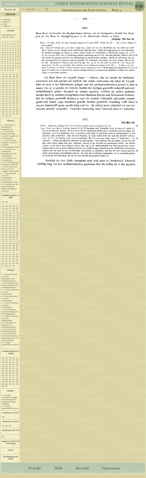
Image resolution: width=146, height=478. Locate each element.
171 (6, 105)
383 (17, 380)
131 (6, 88)
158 (13, 99)
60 (2, 59)
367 (13, 373)
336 (10, 360)
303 (13, 255)
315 (3, 261)
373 (17, 375)
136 (6, 90)
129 (17, 85)
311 (6, 259)
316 (6, 261)
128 (13, 85)
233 (10, 222)
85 (13, 66)
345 (6, 364)
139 (17, 90)
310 (3, 259)
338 (17, 360)
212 (10, 211)
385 (6, 382)
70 (10, 61)
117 (9, 81)
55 (8, 57)
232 (6, 222)
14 (10, 44)
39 (2, 53)
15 (13, 44)
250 (17, 228)
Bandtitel (6, 22)
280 (3, 244)
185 (3, 112)
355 (6, 369)
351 (10, 367)
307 (10, 257)
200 (3, 206)
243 (10, 226)
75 (5, 64)
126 (6, 85)
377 (13, 378)
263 (10, 235)
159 (17, 99)
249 (13, 228)
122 (10, 83)
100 (3, 74)
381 (10, 380)
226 (17, 217)
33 (5, 50)
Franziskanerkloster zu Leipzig (10, 352)
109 (17, 77)
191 (6, 114)
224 (6, 217)
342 (13, 362)
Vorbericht (6, 26)
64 (13, 59)
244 (13, 226)
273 (10, 239)
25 (2, 48)
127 (10, 85)
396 (3, 417)
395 (6, 386)
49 (10, 55)
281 (6, 244)
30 (15, 48)
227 (3, 219)
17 (18, 44)
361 (10, 371)
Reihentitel (7, 20)
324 (17, 263)
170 (3, 105)
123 (13, 83)
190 (3, 114)
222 (17, 215)
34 (8, 50)
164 (17, 101)
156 (6, 99)
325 (3, 266)
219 (3, 215)
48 (8, 55)
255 (17, 230)
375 (6, 378)
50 (13, 55)
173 (13, 105)
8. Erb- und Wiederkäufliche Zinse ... (10, 181)
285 (3, 246)
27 (8, 48)
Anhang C (10, 391)
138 (13, 90)
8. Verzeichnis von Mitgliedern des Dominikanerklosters (9, 325)
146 (6, 94)
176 (6, 107)
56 (10, 57)
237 (6, 224)
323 (13, 263)
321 (6, 263)
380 (6, 380)
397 (3, 426)
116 (6, 81)
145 (3, 94)
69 (8, 61)
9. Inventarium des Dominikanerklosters (9, 330)
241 (3, 226)
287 (10, 246)
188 (13, 112)
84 (10, 66)
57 (13, 57)
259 (13, 233)
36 (13, 50)
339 (3, 362)
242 (6, 226)
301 (6, 255)
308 (13, 257)
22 (13, 46)
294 (17, 248)
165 (3, 103)
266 (3, 237)
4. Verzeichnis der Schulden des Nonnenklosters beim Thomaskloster (9, 152)
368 (17, 373)
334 (3, 360)
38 (18, 50)
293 (13, 248)
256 (3, 233)
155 (3, 99)
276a (6, 241)
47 (5, 55)
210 (3, 211)
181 (6, 110)
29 (13, 48)
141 (6, 92)
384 (3, 382)
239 (13, 224)
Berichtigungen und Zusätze (10, 458)
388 (17, 382)
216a (10, 213)
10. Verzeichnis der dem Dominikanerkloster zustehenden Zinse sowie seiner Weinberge (10, 337)
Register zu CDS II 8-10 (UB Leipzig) (11, 442)
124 (17, 83)
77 (10, 64)
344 (3, 364)
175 (3, 107)
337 (13, 360)
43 (13, 53)
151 (6, 96)
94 (18, 68)
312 (10, 259)
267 (6, 237)
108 (13, 77)
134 (17, 88)
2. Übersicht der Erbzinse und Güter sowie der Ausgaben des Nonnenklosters (10, 135)
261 (3, 235)
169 (17, 103)
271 (3, 239)
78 (13, 64)
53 (2, 57)
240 (17, 224)
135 (3, 90)
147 (10, 94)
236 (3, 224)
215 (3, 213)
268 (10, 237)
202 (10, 206)
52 (18, 55)
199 (6, 202)
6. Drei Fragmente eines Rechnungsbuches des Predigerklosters (10, 311)
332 (13, 358)
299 (17, 250)
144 (17, 92)
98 (10, 70)
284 (17, 244)
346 (10, 364)
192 (10, 114)
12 (5, 44)
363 (17, 371)
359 (3, 371)
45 (18, 53)
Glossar (10, 450)
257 (6, 233)
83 (8, 66)
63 (10, 59)
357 (13, 369)
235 (17, 222)
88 (2, 68)
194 (17, 114)
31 (18, 48)
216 (6, 213)
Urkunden (10, 31)
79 (15, 64)
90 (8, 68)
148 (13, 94)
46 (2, 55)
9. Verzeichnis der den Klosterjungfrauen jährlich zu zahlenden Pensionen (10, 187)
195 (3, 116)
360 (6, 371)
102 (10, 74)
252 (6, 230)
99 (13, 70)
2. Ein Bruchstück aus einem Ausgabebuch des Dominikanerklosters (10, 285)
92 (13, 68)
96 (5, 70)
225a (13, 217)
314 (17, 259)
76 (8, 64)
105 (3, 77)
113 (13, 79)
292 (10, 248)
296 (6, 250)
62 (8, 59)
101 (6, 74)
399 (10, 426)
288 (13, 246)
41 (8, 53)
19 (5, 46)
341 (10, 362)
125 (3, 85)
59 (18, 57)
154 (17, 96)
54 (5, 57)
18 (2, 46)
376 (10, 378)
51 (15, 55)
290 (3, 248)
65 (15, 59)
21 (10, 46)
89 (5, 68)
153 (13, 96)
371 (10, 375)
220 (6, 215)
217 (14, 213)
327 (10, 266)
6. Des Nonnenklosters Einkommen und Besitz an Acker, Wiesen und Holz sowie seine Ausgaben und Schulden (10, 166)
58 (15, 57)
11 (2, 44)
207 (10, 208)
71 (13, 61)
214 (17, 211)
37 (15, 50)
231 (3, 222)
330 (6, 358)
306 (6, 257)
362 (13, 371)
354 (3, 369)
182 (10, 110)
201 (6, 206)
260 (17, 233)
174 (17, 105)
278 (14, 241)
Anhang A (10, 121)
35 (10, 50)
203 (13, 206)
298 (13, 250)
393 (17, 384)
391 (10, 384)
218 (17, 213)
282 (10, 244)
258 (10, 233)
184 (17, 110)
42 (10, 53)
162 (10, 101)
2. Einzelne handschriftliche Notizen (10, 407)
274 (13, 239)
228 (10, 219)
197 (10, 116)
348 (17, 364)
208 (13, 208)
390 (6, 384)
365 (6, 373)
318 (13, 261)
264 (13, 235)
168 (13, 103)
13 (8, 44)
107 (10, 77)
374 (3, 378)
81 (2, 66)
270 (17, 237)
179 (17, 107)
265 (17, 235)
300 (3, 255)
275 (17, 239)
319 (17, 261)
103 (13, 74)
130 (3, 88)
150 (3, 96)
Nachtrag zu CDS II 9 (10, 421)
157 (10, 99)
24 (18, 46)
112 (9, 79)
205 (3, 208)
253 (10, 230)
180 (3, 110)
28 (10, 48)
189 (17, 112)
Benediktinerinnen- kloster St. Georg (9, 36)
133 (13, 88)
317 (10, 261)
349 (3, 367)
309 (17, 257)
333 (17, 358)
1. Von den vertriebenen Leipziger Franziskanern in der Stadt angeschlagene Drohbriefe (10, 399)
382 (13, 380)
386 (10, 382)
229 (14, 219)
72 (15, 61)
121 (6, 83)
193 (13, 114)
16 (15, 44)
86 (15, 66)
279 (17, 241)
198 (3, 202)
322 (10, 263)
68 (5, 61)
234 (13, 222)
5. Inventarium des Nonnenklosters (9, 159)
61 (5, 59)
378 (17, 378)
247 (6, 228)
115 (3, 81)
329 (3, 358)
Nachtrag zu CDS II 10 (10, 430)
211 (6, 211)
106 (6, 77)
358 (17, 369)
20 (8, 46)
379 (3, 380)
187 (10, 112)
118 (13, 81)
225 (10, 217)
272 (6, 239)
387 (13, 382)
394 (3, 386)
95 (2, 70)
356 (10, 369)
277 (10, 241)
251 (3, 230)
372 (13, 375)
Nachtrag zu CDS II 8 (10, 413)
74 (2, 64)
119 (16, 81)
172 (10, 105)
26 (5, 48)
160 (3, 101)
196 (6, 116)
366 (10, 373)
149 (17, 94)
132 (10, 88)
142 (10, 92)
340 (6, 362)
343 (17, 362)
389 (3, 384)
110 (3, 79)
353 (17, 367)
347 (13, 364)
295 (3, 250)
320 (3, 263)
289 (17, 246)
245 (17, 226)
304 (17, 255)
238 (10, 224)
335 (6, 360)
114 (16, 79)
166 (6, 103)
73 (18, 61)
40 (5, 53)
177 (10, 107)
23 (15, 46)
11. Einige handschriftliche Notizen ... (10, 344)
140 (3, 92)
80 (18, 64)
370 (6, 375)
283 (13, 244)
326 (6, 266)
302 (10, 255)
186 (6, 112)
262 (6, 235)
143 (13, 92)
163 (13, 101)
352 (13, 367)
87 (18, 66)
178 (13, 107)
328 (13, 266)
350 (6, 367)
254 (13, 230)
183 (13, 110)
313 (13, 259)
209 (17, 208)
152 (10, 96)
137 (10, 90)
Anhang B (10, 270)
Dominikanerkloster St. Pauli (10, 196)
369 (3, 375)
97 (8, 70)
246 (3, 228)
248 (10, 228)
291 (6, 248)
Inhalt (5, 24)
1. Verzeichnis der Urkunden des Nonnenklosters (8, 127)
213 (13, 211)
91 (10, 68)
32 (2, 50)
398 (6, 426)
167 (10, 103)
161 (6, 101)
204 (17, 206)
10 (18, 42)
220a (10, 215)
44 (15, 53)
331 (10, 358)
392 (13, 384)
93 (15, 68)
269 (13, 237)
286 (6, 246)
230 (17, 219)
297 (10, 250)
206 (6, 208)
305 (3, 257)
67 (2, 61)
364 (3, 373)
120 (3, 83)
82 (5, 66)
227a (6, 219)
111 (6, 79)
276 (3, 241)
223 (3, 217)
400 (3, 437)
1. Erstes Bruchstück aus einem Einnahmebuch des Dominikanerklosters (9, 277)
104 (17, 74)
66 (18, 59)
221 (14, 215)
